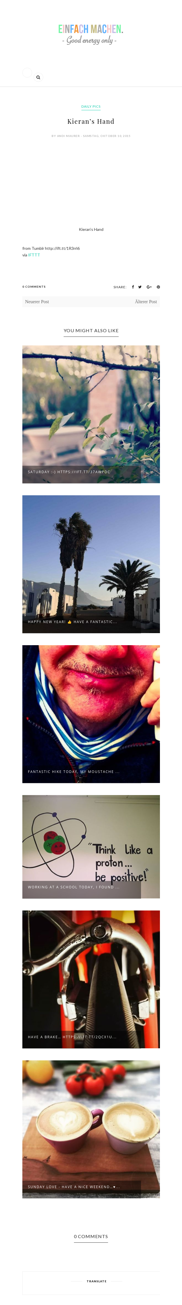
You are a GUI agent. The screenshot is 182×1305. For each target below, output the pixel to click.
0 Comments (34, 286)
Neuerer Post (37, 301)
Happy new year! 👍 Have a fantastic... (73, 621)
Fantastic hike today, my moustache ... (74, 771)
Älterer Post (146, 301)
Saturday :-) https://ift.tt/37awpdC (69, 471)
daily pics (91, 106)
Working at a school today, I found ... (74, 887)
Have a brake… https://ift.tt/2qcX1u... (72, 1037)
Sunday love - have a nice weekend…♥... (74, 1186)
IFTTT (34, 254)
